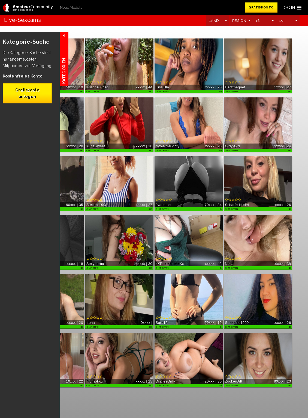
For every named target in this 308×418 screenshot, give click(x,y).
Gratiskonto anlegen (27, 93)
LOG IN (288, 7)
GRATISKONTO (261, 7)
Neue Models (71, 7)
